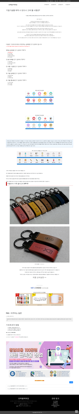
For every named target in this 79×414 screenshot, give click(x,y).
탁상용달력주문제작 (55, 405)
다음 (11, 337)
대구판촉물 (55, 401)
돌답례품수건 (10, 52)
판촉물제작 (46, 4)
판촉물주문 (55, 402)
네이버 (8, 337)
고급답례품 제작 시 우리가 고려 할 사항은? (17, 386)
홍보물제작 (53, 4)
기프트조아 (42, 264)
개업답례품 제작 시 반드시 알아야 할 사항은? (17, 388)
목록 (71, 382)
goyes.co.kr (44, 412)
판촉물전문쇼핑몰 (25, 144)
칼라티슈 (55, 406)
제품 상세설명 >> (39, 277)
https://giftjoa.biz (17, 334)
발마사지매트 (55, 404)
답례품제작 (60, 4)
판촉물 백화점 (13, 5)
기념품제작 (67, 4)
